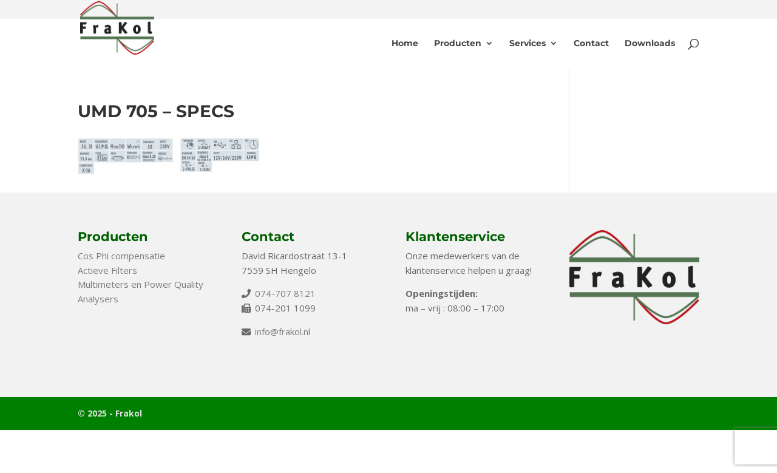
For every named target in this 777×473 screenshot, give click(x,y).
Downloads (650, 44)
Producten (457, 44)
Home (405, 44)
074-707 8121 (285, 293)
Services (527, 44)
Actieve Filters (107, 270)
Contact (591, 44)
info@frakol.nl (282, 331)
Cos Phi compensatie (121, 256)
